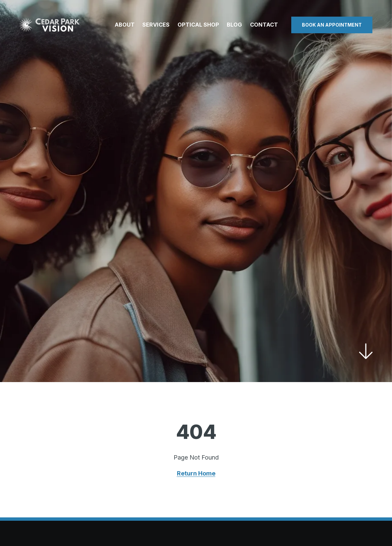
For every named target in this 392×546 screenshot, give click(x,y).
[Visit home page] (49, 25)
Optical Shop (198, 24)
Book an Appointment (332, 25)
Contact (264, 24)
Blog (234, 24)
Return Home (196, 473)
